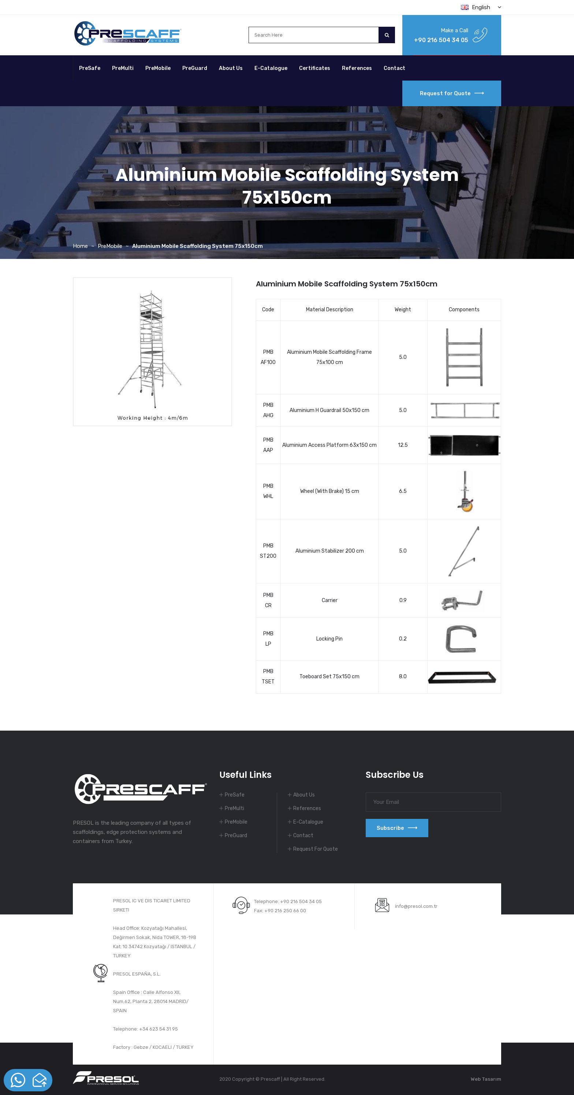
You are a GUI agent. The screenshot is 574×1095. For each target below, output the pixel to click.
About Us (231, 68)
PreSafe (89, 68)
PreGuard (194, 68)
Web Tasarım (486, 1079)
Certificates (314, 68)
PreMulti (123, 68)
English (481, 7)
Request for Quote (452, 93)
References (357, 68)
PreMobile (158, 68)
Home (80, 246)
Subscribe (397, 828)
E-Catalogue (270, 68)
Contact (394, 68)
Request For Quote (315, 849)
